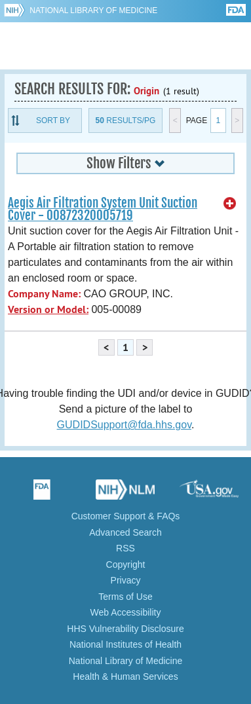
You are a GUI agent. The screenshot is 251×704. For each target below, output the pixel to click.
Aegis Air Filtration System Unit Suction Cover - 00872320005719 (102, 209)
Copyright (125, 564)
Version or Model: (48, 309)
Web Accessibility (125, 612)
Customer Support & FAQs (125, 516)
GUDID (125, 46)
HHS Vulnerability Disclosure (125, 628)
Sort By (53, 120)
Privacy (126, 580)
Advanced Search (125, 532)
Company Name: (44, 294)
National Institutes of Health (125, 644)
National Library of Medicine (93, 10)
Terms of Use (125, 596)
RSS (125, 548)
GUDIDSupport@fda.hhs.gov (124, 424)
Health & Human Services (125, 676)
